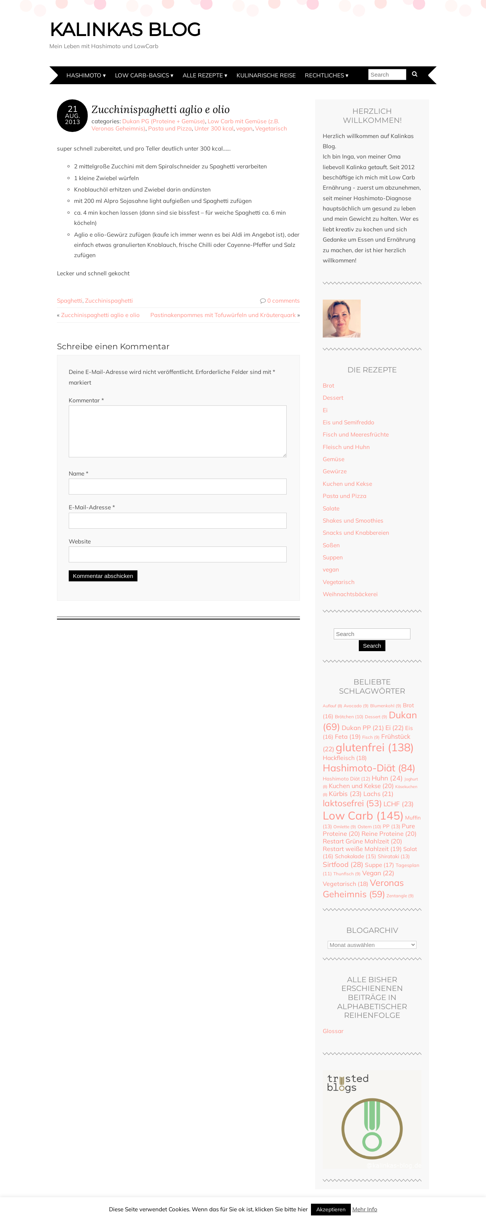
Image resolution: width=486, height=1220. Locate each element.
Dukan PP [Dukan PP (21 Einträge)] (363, 728)
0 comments (283, 300)
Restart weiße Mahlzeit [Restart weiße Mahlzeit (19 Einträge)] (362, 849)
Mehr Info (364, 1209)
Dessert (333, 397)
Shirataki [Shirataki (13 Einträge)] (394, 856)
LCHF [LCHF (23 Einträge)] (398, 804)
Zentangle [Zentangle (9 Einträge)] (400, 895)
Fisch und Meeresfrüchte (356, 434)
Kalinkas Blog (125, 30)
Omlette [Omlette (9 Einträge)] (344, 826)
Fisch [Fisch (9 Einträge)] (371, 737)
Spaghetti (69, 300)
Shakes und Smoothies (353, 520)
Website (80, 550)
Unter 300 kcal (214, 128)
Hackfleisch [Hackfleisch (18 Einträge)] (345, 758)
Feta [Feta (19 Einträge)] (348, 736)
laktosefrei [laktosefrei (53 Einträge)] (352, 803)
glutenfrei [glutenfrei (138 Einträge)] (375, 747)
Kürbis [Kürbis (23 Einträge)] (345, 794)
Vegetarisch (271, 128)
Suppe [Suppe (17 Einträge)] (379, 864)
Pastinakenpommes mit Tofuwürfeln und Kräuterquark (223, 315)
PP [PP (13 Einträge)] (391, 826)
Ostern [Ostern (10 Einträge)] (369, 826)
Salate (331, 508)
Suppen (333, 557)
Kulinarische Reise (266, 75)
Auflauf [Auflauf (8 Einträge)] (332, 705)
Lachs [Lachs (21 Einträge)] (378, 794)
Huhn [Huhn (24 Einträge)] (387, 778)
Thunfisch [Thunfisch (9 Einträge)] (347, 873)
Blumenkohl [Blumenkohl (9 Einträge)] (385, 705)
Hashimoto (83, 75)
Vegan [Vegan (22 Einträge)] (378, 873)
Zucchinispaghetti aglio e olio (161, 109)
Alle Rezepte (203, 75)
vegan (244, 128)
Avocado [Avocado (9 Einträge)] (356, 705)
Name (78, 482)
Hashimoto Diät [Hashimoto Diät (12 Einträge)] (346, 779)
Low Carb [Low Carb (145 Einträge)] (363, 815)
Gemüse (333, 459)
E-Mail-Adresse (92, 516)
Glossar (333, 1031)
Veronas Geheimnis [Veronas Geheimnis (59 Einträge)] (363, 888)
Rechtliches (324, 75)
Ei (325, 410)
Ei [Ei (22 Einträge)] (394, 728)
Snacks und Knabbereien (356, 532)
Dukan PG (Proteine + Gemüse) (163, 121)
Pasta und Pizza (170, 128)
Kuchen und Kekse (347, 483)
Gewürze (335, 471)
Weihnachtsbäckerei (350, 594)
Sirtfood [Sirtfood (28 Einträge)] (343, 864)
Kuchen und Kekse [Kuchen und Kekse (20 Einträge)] (361, 786)
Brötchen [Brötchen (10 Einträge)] (349, 716)
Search (372, 645)
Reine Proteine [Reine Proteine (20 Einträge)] (389, 833)
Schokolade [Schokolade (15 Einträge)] (355, 856)
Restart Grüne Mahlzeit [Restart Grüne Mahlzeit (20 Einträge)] (362, 841)
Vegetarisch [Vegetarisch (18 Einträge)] (345, 883)
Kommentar (86, 400)
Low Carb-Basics (142, 75)
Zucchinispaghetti (109, 300)
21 (72, 109)
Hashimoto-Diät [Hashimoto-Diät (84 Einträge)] (369, 768)
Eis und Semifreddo (348, 422)
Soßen (331, 545)
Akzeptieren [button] (331, 1209)
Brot (328, 385)
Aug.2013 (72, 119)
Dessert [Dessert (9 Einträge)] (376, 716)
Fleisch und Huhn (346, 447)
